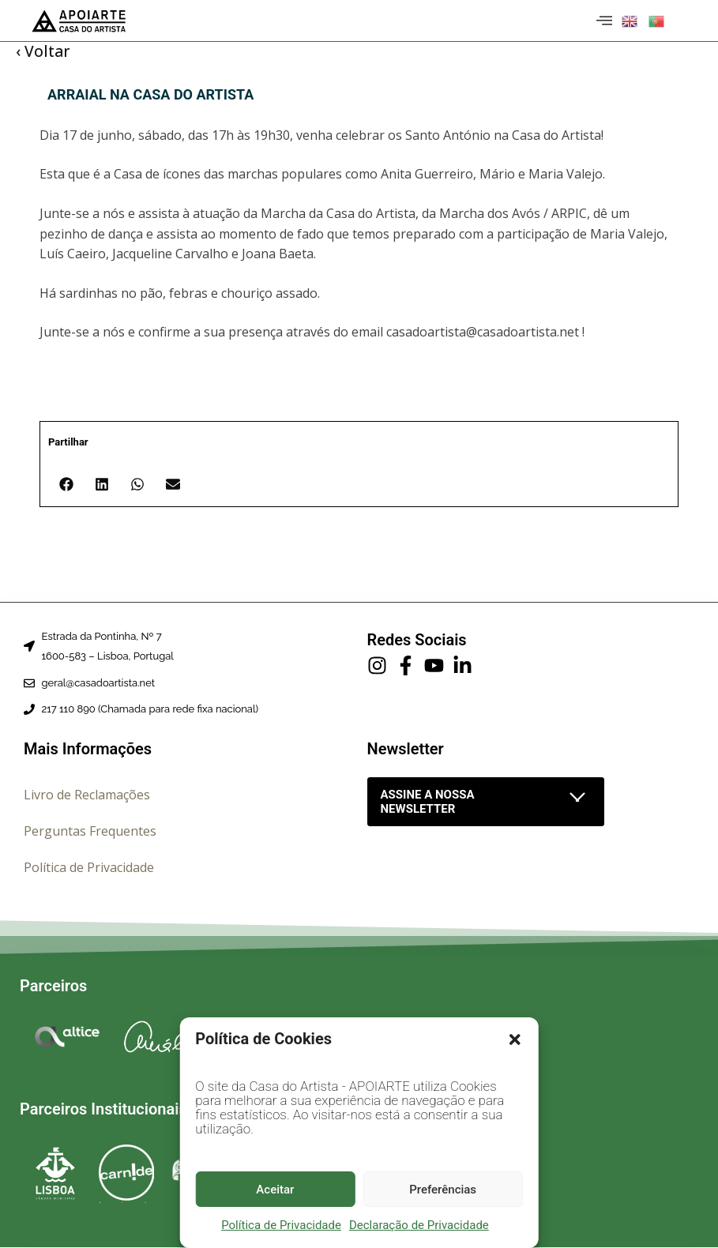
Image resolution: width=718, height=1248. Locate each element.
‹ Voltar (43, 51)
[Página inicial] (79, 20)
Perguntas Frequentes (90, 831)
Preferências (442, 1189)
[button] (515, 1039)
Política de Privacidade (281, 1225)
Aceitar (275, 1189)
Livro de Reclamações (87, 794)
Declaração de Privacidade (419, 1225)
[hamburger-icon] (602, 21)
